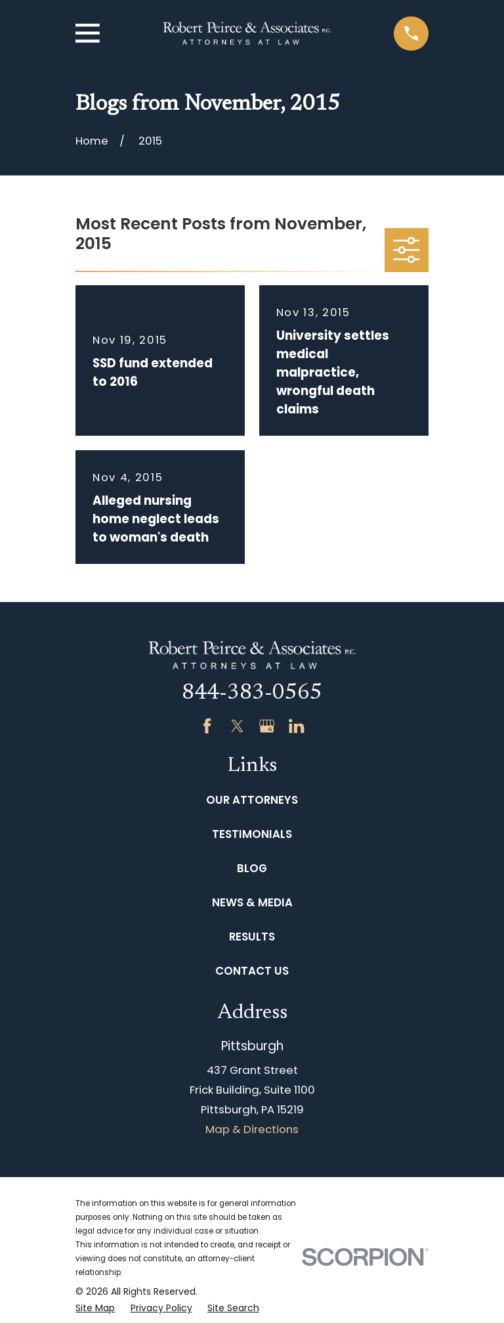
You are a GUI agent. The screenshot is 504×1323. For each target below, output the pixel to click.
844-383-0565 (252, 693)
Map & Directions (252, 1129)
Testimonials (252, 834)
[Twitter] (237, 725)
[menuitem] (95, 1308)
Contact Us (252, 971)
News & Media (252, 902)
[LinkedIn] (296, 725)
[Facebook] (207, 725)
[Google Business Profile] (266, 725)
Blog (252, 868)
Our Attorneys (252, 800)
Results (252, 936)
